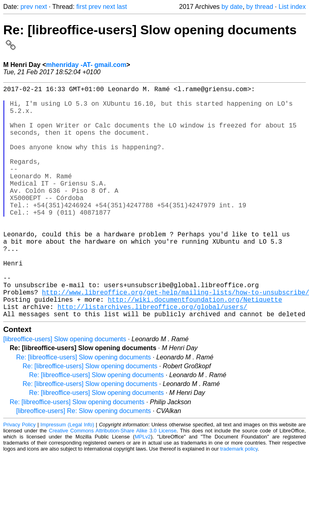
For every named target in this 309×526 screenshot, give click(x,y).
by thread (259, 6)
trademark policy (239, 500)
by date (231, 6)
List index (292, 6)
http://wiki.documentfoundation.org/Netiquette (195, 347)
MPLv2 (143, 488)
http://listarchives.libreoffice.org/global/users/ (152, 356)
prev (27, 6)
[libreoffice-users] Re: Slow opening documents (83, 462)
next (41, 6)
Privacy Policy (19, 476)
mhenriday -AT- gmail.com (86, 64)
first (81, 6)
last (122, 6)
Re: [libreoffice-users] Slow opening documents (83, 408)
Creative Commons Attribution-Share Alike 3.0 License (112, 482)
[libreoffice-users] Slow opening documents (64, 390)
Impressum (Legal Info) (67, 476)
